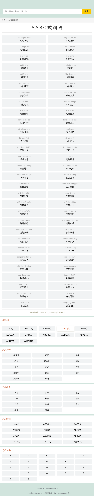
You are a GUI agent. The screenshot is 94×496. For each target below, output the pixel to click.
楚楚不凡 (70, 203)
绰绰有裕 (24, 176)
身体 (16, 410)
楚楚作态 (24, 222)
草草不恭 (70, 249)
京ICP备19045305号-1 (62, 493)
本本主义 (70, 103)
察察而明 (70, 267)
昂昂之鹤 (70, 39)
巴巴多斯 (24, 139)
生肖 (16, 393)
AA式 (10, 328)
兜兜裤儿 (24, 286)
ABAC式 (10, 335)
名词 (16, 361)
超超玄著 (24, 231)
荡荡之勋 (70, 304)
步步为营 (24, 94)
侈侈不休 (70, 231)
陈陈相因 (70, 185)
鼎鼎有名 (24, 295)
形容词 (47, 361)
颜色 (78, 398)
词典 (3, 20)
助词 (78, 373)
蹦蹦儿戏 (24, 130)
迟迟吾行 (70, 176)
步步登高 (70, 75)
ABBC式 (65, 335)
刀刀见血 (24, 304)
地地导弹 (70, 295)
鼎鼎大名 (70, 286)
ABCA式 (10, 341)
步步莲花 (24, 85)
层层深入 (24, 258)
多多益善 (70, 276)
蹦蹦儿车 (70, 121)
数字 (78, 393)
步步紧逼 (24, 66)
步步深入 (70, 85)
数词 (47, 373)
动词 (78, 355)
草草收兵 (70, 240)
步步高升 (70, 66)
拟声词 (16, 355)
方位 (16, 404)
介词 (47, 367)
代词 (47, 355)
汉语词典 (48, 493)
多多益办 (24, 276)
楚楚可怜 (24, 194)
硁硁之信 (70, 149)
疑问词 (16, 379)
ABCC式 (28, 328)
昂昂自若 (24, 48)
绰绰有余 (70, 167)
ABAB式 (84, 335)
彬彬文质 (70, 94)
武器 (47, 410)
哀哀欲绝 (24, 57)
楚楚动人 (24, 203)
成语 (47, 379)
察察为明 (24, 267)
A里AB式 (28, 341)
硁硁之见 (24, 149)
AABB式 (47, 328)
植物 (47, 398)
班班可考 (24, 121)
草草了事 (24, 249)
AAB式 (28, 335)
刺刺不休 (70, 158)
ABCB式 (47, 335)
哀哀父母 (70, 57)
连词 (78, 367)
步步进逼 (24, 75)
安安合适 (70, 48)
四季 (47, 393)
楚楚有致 (70, 212)
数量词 (16, 373)
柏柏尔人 (70, 139)
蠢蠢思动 (24, 167)
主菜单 (90, 3)
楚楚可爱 (70, 194)
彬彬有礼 (24, 103)
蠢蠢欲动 (24, 185)
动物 (16, 398)
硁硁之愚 (24, 158)
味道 (47, 404)
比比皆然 (24, 112)
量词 (16, 367)
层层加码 (70, 258)
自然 (78, 404)
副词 (78, 361)
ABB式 (83, 328)
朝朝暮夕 (24, 240)
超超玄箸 (70, 222)
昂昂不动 (24, 39)
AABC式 (65, 328)
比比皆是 (70, 112)
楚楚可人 (24, 212)
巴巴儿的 (70, 130)
